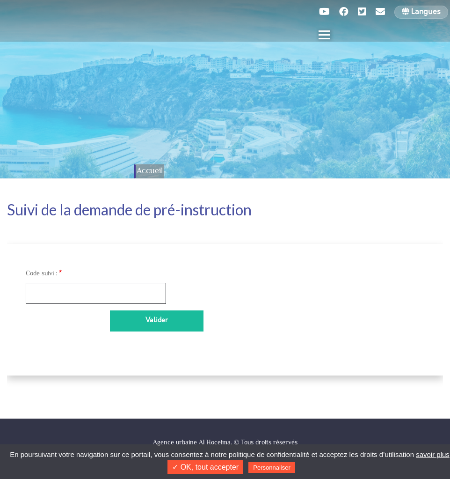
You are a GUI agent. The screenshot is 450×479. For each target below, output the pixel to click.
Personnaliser (271, 467)
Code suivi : (41, 274)
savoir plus (433, 454)
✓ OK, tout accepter (205, 467)
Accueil (150, 171)
